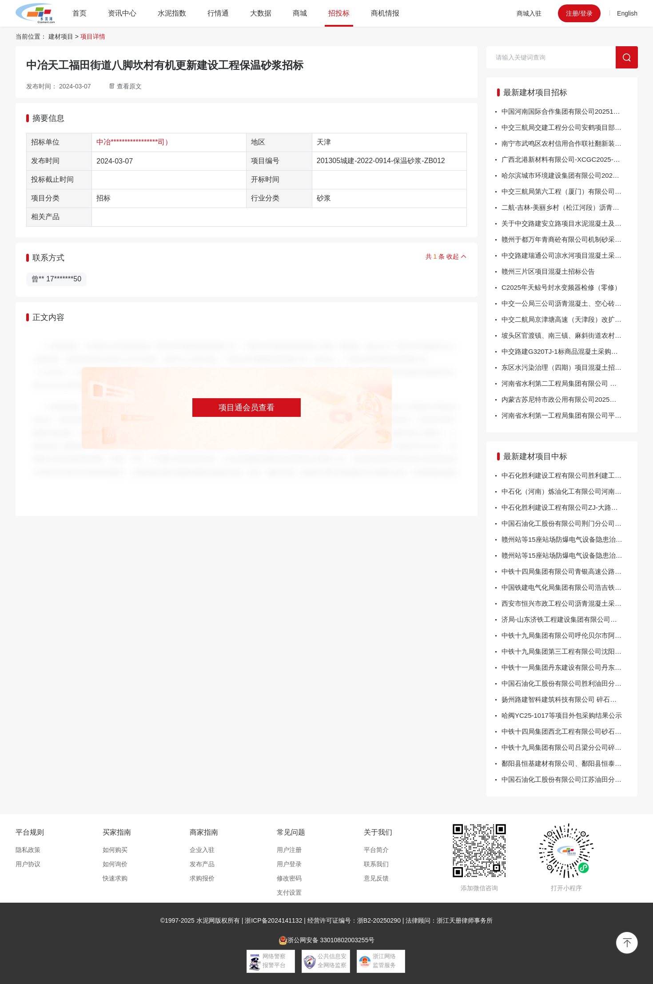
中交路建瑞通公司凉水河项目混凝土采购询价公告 (569, 255)
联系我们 (376, 864)
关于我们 (378, 832)
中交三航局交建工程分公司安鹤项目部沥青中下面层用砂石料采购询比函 (569, 127)
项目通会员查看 (247, 407)
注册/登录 (579, 13)
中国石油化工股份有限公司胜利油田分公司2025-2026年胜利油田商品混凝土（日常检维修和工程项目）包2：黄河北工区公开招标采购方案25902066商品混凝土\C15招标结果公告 (569, 683)
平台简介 (376, 849)
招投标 (339, 13)
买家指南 (117, 832)
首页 (79, 13)
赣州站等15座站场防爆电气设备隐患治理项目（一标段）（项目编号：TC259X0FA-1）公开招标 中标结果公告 (569, 555)
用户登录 (289, 864)
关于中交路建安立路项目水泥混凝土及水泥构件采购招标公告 (569, 223)
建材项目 (60, 36)
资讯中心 (122, 13)
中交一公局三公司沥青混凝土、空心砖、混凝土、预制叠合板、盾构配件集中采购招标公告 (569, 303)
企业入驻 (202, 849)
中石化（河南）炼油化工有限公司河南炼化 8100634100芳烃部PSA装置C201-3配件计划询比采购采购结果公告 (569, 491)
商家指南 (204, 832)
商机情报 (385, 13)
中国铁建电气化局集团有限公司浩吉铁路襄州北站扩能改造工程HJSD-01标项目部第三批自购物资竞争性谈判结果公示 (569, 587)
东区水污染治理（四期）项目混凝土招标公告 (568, 367)
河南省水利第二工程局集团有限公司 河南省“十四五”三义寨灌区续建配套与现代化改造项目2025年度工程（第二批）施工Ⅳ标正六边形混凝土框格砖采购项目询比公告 (569, 383)
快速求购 (115, 878)
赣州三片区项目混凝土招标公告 (548, 271)
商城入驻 (529, 13)
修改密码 (289, 878)
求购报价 (202, 878)
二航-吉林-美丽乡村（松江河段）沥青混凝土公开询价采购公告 (569, 207)
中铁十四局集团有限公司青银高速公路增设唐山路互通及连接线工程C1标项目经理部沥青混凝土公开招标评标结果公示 (569, 571)
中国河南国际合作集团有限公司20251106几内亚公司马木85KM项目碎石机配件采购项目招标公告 (569, 111)
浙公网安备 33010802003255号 (327, 940)
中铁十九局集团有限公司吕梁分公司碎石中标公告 (569, 747)
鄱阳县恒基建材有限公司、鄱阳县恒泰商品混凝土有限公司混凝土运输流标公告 (569, 763)
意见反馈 (376, 878)
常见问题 (291, 832)
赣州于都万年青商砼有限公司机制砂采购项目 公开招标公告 (569, 239)
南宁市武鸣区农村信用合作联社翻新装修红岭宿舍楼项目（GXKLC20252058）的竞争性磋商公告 (569, 143)
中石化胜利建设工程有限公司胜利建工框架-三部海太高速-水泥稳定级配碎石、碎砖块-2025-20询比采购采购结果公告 (569, 475)
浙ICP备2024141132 (273, 920)
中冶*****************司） (134, 142)
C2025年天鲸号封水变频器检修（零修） (561, 287)
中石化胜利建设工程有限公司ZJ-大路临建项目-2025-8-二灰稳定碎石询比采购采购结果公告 (569, 507)
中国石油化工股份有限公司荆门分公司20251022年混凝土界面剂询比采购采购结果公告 (569, 523)
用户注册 (289, 849)
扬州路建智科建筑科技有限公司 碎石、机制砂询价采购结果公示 (569, 699)
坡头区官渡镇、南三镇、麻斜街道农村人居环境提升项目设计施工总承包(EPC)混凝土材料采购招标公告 (569, 335)
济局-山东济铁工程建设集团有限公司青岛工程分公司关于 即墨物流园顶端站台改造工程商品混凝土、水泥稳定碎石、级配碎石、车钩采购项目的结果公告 (569, 619)
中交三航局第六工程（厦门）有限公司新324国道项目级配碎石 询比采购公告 (569, 191)
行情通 (218, 13)
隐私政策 (28, 849)
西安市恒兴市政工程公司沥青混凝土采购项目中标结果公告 (569, 603)
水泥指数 (172, 13)
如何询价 (115, 864)
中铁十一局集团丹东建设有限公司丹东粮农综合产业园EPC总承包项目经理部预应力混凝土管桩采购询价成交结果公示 (569, 667)
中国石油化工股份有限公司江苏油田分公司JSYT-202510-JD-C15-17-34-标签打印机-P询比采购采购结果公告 (569, 779)
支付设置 (289, 892)
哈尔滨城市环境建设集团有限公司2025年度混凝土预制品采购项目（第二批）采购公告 (569, 175)
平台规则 (30, 832)
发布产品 (202, 864)
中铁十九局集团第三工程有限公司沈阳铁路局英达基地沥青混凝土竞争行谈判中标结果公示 (569, 651)
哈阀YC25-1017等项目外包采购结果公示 (562, 715)
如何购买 (115, 849)
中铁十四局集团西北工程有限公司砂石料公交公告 (569, 731)
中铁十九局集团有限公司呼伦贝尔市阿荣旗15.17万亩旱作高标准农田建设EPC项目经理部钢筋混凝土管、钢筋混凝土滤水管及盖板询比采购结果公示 (569, 635)
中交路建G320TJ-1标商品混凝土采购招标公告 (569, 351)
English (627, 13)
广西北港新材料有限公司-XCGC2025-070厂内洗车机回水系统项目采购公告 (569, 159)
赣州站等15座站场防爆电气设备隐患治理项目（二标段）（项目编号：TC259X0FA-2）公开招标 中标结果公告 (569, 539)
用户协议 (28, 864)
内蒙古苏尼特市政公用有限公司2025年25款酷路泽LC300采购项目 (569, 399)
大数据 (260, 13)
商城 (300, 13)
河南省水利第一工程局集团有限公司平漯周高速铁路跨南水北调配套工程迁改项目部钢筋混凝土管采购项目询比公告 (569, 415)
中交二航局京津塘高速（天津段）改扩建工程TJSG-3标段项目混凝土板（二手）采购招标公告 (569, 319)
